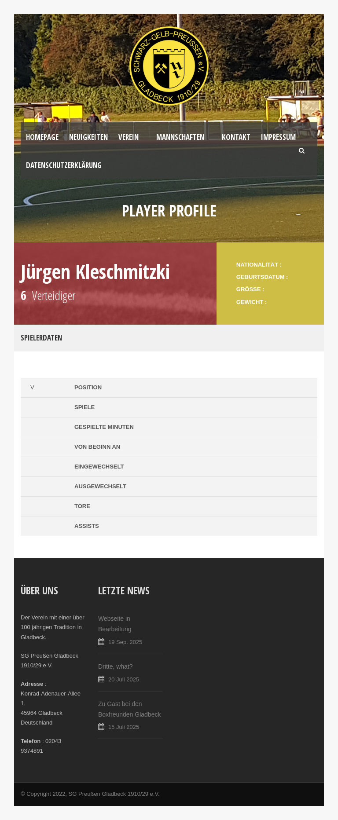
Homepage (42, 137)
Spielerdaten (41, 338)
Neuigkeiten (88, 137)
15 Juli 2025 (123, 727)
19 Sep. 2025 (125, 642)
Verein (128, 137)
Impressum (278, 137)
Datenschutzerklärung (64, 165)
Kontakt (236, 137)
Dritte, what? (115, 666)
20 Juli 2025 (123, 679)
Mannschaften (180, 137)
